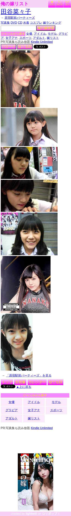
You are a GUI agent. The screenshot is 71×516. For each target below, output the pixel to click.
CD (20, 22)
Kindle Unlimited (42, 41)
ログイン (67, 3)
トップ (7, 382)
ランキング (59, 3)
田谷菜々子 (16, 11)
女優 (29, 33)
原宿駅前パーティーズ (20, 17)
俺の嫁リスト (15, 3)
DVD (14, 22)
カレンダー (37, 382)
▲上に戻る (23, 386)
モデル (52, 33)
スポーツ (25, 37)
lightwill (31, 513)
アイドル (40, 33)
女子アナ (11, 37)
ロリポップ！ (51, 513)
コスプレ (36, 22)
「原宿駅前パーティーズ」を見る (28, 375)
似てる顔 (25, 47)
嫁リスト (52, 3)
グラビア (11, 410)
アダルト (39, 37)
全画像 (20, 382)
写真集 (5, 22)
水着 (26, 22)
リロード (8, 47)
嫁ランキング (52, 22)
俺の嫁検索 (45, 28)
